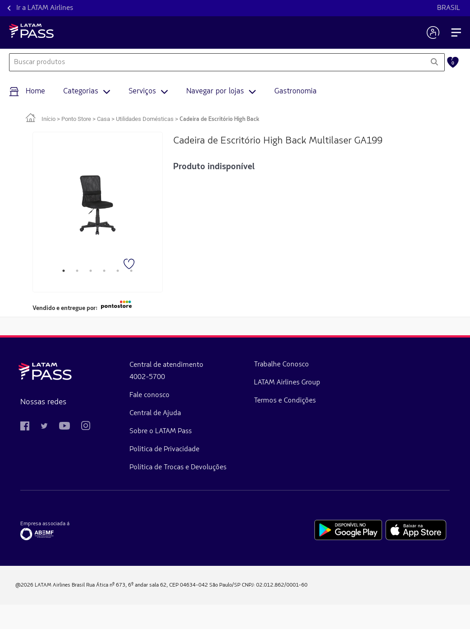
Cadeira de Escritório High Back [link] (219, 119)
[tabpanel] (97, 205)
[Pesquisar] (434, 62)
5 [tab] (117, 270)
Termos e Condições (170, 445)
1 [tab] (63, 270)
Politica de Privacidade (116, 455)
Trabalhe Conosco (167, 373)
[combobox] (216, 62)
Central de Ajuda (107, 419)
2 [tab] (77, 270)
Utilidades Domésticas (145, 119)
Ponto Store (76, 119)
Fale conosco (101, 401)
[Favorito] (130, 265)
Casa (103, 119)
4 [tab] (104, 270)
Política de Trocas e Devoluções (111, 482)
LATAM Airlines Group (176, 409)
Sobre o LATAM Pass (112, 437)
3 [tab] (90, 270)
